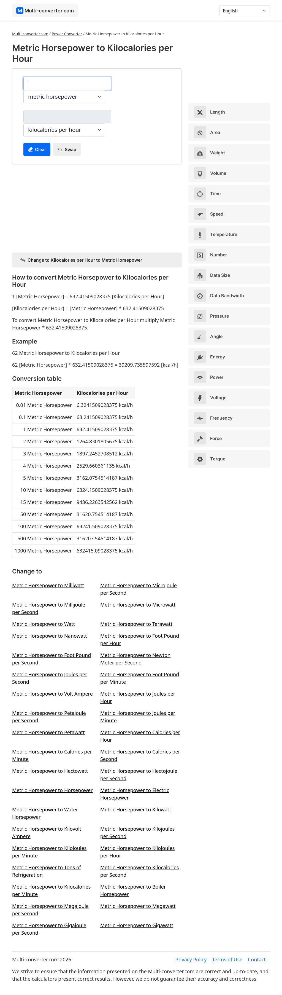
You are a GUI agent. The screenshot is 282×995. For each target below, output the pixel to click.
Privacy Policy (191, 959)
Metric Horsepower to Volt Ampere (52, 693)
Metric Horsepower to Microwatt (137, 604)
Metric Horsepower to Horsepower (52, 790)
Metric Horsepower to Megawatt (138, 906)
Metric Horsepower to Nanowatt (49, 635)
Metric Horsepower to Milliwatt (48, 585)
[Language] (244, 11)
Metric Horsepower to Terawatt (136, 624)
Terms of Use (227, 959)
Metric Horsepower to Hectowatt (50, 771)
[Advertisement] (97, 207)
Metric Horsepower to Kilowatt (135, 809)
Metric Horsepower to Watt (43, 624)
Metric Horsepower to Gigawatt (136, 925)
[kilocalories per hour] (67, 116)
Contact (257, 959)
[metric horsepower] (67, 83)
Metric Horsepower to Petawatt (48, 732)
